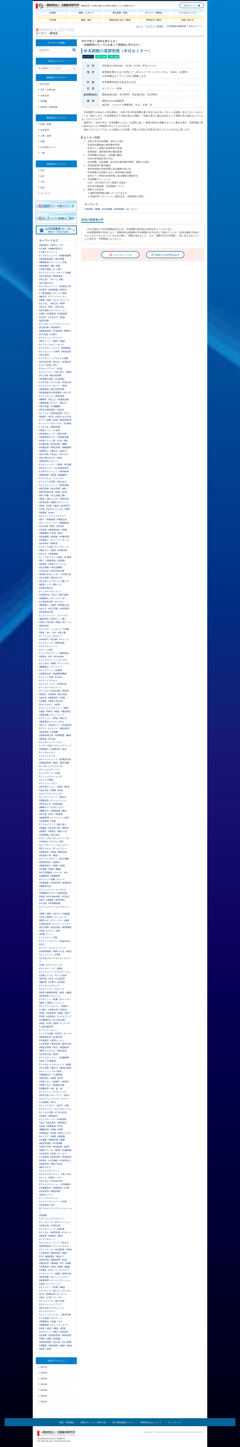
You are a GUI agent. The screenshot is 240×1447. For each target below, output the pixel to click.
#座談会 (43, 656)
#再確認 (43, 828)
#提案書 (61, 1136)
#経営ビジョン (57, 1040)
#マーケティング (47, 968)
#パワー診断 (45, 420)
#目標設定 (44, 1133)
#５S (59, 1321)
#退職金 (50, 900)
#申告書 (67, 464)
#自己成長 (44, 310)
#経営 (60, 1236)
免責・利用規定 (66, 1422)
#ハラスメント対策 (59, 817)
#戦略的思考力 (55, 248)
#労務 (62, 697)
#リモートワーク (47, 756)
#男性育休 (59, 396)
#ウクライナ (45, 385)
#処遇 (53, 475)
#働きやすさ (45, 1167)
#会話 (59, 557)
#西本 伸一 (45, 632)
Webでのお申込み (166, 254)
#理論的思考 (45, 762)
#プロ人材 (55, 382)
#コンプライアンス (48, 1198)
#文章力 (58, 1033)
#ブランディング (54, 965)
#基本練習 (44, 266)
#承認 (55, 718)
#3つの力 (64, 454)
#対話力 (63, 797)
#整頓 (62, 341)
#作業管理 (66, 1157)
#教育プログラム (47, 1050)
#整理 (55, 341)
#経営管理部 (45, 1143)
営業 (42, 141)
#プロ (66, 413)
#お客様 (67, 557)
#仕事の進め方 (46, 588)
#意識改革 (64, 1047)
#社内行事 (44, 327)
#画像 (68, 1263)
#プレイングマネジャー (50, 708)
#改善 (53, 1321)
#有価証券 (44, 447)
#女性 (42, 1061)
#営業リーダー (55, 1177)
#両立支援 (44, 406)
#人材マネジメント (48, 471)
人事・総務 (45, 136)
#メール (67, 1033)
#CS (41, 1256)
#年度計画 (57, 1037)
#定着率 (58, 670)
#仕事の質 (66, 574)
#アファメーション (57, 296)
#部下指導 (44, 927)
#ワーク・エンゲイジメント (52, 948)
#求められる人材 (63, 416)
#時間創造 (66, 348)
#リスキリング (46, 643)
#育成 (66, 787)
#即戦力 (67, 331)
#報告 (66, 708)
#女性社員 (44, 1225)
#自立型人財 (54, 828)
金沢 (42, 176)
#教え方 (63, 718)
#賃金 (53, 1266)
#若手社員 (44, 1095)
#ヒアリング (45, 1092)
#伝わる (50, 509)
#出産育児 (65, 505)
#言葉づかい (45, 1081)
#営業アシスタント (55, 1003)
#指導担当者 (45, 673)
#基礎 (53, 1078)
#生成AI (54, 639)
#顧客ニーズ (45, 584)
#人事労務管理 (46, 1026)
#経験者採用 (45, 331)
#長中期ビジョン (47, 787)
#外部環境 (64, 608)
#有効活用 (66, 351)
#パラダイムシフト (48, 255)
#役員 (53, 1153)
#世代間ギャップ (47, 433)
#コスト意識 (45, 365)
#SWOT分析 (45, 1146)
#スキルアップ (64, 1016)
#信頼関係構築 (59, 673)
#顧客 (42, 1003)
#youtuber (44, 543)
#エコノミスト (46, 954)
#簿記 (55, 1331)
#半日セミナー (46, 468)
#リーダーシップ (47, 1229)
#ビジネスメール (63, 1109)
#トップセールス (47, 557)
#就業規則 (57, 1188)
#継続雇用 (44, 475)
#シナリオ (65, 1023)
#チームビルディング (49, 769)
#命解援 (66, 913)
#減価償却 (66, 447)
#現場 (63, 1328)
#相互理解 (64, 762)
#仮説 (55, 762)
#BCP (60, 533)
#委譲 (68, 372)
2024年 (43, 1384)
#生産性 (43, 1116)
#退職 (60, 1266)
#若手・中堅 (63, 1105)
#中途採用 (57, 331)
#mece (51, 512)
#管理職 (43, 1215)
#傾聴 (53, 1136)
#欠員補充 (59, 379)
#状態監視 (51, 1126)
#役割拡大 (44, 245)
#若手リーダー (57, 245)
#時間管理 (44, 461)
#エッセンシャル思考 (49, 351)
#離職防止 (44, 666)
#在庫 (42, 1328)
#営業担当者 (65, 759)
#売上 (55, 365)
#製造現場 (55, 1191)
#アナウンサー (46, 372)
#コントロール (46, 396)
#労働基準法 (45, 1188)
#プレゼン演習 (56, 841)
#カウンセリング (61, 300)
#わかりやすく (46, 704)
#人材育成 (44, 1253)
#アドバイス (56, 920)
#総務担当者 (58, 1085)
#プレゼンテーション (49, 1184)
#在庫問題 (59, 735)
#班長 (42, 1013)
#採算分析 (66, 1273)
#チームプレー (59, 848)
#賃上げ (52, 399)
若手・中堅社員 (47, 89)
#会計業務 (44, 567)
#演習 (57, 773)
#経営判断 (44, 1277)
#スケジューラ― (47, 464)
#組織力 (43, 416)
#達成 (56, 505)
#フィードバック (58, 800)
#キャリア (44, 1136)
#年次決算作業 (57, 571)
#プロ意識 (44, 1318)
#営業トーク (45, 430)
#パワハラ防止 (46, 745)
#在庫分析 (62, 684)
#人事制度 (51, 1061)
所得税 (89, 209)
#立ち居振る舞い (58, 495)
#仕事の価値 (45, 269)
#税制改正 (62, 1122)
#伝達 (59, 368)
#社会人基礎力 (46, 917)
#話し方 (56, 1290)
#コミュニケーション (49, 1314)
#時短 (59, 458)
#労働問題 (66, 1150)
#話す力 (57, 913)
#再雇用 (59, 814)
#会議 (42, 1284)
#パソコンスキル (60, 1246)
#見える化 (66, 1174)
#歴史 (52, 526)
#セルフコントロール (49, 1098)
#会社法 (43, 697)
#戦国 (64, 529)
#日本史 (60, 526)
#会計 (42, 1122)
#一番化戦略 (45, 293)
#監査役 (43, 564)
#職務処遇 (44, 262)
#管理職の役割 (46, 379)
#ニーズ (60, 879)
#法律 (64, 1201)
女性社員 (44, 95)
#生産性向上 (65, 1160)
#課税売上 (44, 451)
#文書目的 (44, 444)
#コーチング (45, 1290)
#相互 (49, 300)
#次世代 (43, 289)
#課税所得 (64, 728)
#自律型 (61, 982)
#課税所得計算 (46, 735)
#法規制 (61, 560)
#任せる (56, 362)
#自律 (55, 420)
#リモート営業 (53, 931)
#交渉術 (50, 622)
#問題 (42, 1338)
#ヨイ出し (44, 303)
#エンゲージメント (48, 797)
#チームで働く (57, 279)
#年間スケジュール (57, 564)
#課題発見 (53, 697)
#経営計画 (44, 1260)
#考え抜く (44, 279)
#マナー (65, 1098)
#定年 (51, 814)
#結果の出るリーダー (49, 574)
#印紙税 (57, 1338)
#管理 (60, 1129)
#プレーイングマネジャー (51, 1218)
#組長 (53, 550)
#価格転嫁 (44, 403)
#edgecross (64, 941)
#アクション (45, 718)
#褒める (54, 451)
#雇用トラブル (46, 1150)
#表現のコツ (54, 725)
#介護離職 (55, 406)
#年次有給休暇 (53, 896)
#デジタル (44, 1232)
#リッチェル (45, 636)
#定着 (62, 865)
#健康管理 (44, 817)
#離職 (58, 869)
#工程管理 (44, 1157)
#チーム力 (44, 691)
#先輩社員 (53, 1009)
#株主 (64, 811)
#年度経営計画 (46, 612)
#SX (54, 632)
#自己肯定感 (45, 276)
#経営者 (60, 1229)
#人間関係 (57, 1074)
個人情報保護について (123, 1422)
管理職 (43, 101)
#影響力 (43, 831)
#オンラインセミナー (49, 1006)
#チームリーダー (58, 598)
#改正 (64, 749)
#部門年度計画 (46, 492)
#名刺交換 (44, 502)
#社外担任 (44, 1153)
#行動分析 (62, 550)
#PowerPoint (56, 1181)
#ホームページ (46, 972)
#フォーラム (63, 663)
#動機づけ (44, 807)
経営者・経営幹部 (49, 107)
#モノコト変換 (59, 293)
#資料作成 (55, 1044)
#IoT (62, 1263)
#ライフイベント (47, 272)
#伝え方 (65, 1242)
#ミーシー (44, 423)
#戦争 (64, 385)
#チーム (43, 1177)
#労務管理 (44, 1266)
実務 (98, 209)
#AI (65, 872)
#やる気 (43, 903)
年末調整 (107, 209)
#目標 (49, 505)
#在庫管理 (51, 1013)
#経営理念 (60, 900)
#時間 (42, 913)
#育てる (43, 725)
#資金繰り (64, 1331)
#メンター (62, 1153)
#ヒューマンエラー (59, 1325)
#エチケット (56, 1318)
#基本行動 (66, 1314)
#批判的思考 (56, 413)
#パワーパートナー (61, 924)
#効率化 (43, 1160)
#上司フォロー (57, 807)
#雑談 (67, 509)
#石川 (42, 944)
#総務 (57, 1273)
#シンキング (61, 917)
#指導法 (65, 691)
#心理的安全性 (46, 601)
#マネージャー (46, 1109)
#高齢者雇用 (65, 255)
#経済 (68, 951)
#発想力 (43, 694)
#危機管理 (44, 1088)
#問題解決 (44, 1321)
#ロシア (56, 385)
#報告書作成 (45, 1037)
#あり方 (43, 608)
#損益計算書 (45, 1047)
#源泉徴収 (53, 1345)
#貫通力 (52, 831)
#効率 (62, 303)
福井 (42, 187)
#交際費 (54, 732)
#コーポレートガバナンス (51, 1064)
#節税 (60, 1013)
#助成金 (54, 536)
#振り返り (62, 824)
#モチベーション (63, 1222)
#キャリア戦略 (64, 272)
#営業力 (65, 1081)
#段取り (65, 1006)
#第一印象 (44, 495)
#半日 (51, 978)
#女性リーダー (64, 1133)
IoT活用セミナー (48, 147)
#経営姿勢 (44, 996)
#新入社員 (44, 1308)
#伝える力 (44, 1181)
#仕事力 (52, 982)
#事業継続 (44, 533)
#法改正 (60, 409)
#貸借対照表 (54, 1335)
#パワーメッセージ (48, 1030)
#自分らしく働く (58, 619)
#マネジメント (57, 1308)
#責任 (61, 992)
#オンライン (45, 1287)
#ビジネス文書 (46, 1112)
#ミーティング (53, 1284)
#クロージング (59, 1092)
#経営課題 (64, 485)
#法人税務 (66, 1342)
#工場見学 (60, 978)
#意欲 (42, 505)
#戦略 (53, 790)
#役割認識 (57, 804)
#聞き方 (54, 1068)
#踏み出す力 (56, 577)
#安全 (42, 1297)
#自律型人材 (65, 286)
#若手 (67, 1013)
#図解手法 (44, 811)
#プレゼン (66, 1290)
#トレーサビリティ (48, 653)
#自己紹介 (55, 835)
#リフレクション (58, 310)
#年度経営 (44, 1040)
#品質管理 (55, 1157)
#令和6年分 (44, 595)
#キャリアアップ (63, 745)
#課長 (55, 865)
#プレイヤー (56, 423)
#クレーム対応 (46, 649)
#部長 (57, 704)
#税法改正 (51, 1122)
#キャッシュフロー (59, 1277)
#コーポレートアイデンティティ (54, 324)
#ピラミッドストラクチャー (52, 516)
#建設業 (43, 982)
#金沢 (66, 1095)
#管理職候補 (54, 903)
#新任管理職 (55, 375)
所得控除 (119, 209)
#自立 (55, 1047)
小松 (42, 181)
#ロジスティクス (47, 684)
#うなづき (44, 427)
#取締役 (52, 1236)
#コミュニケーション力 (50, 776)
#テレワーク (56, 1095)
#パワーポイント (47, 1239)
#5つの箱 (43, 375)
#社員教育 (59, 1249)
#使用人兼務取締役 (48, 992)
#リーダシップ (62, 547)
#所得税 (52, 694)
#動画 (59, 968)
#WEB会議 (62, 893)
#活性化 (63, 1009)
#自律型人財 (63, 605)
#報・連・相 (56, 1088)
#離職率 (43, 399)
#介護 (42, 509)
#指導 (59, 787)
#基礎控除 (44, 389)
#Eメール (66, 622)
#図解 (62, 1140)
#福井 (42, 1023)
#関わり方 (62, 831)
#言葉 (42, 1016)
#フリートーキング (59, 540)
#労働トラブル (46, 975)
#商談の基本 (65, 1068)
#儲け (64, 488)
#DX (52, 1205)
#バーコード (56, 666)
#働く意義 (55, 266)
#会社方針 (44, 790)
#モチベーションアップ (50, 1304)
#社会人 (54, 454)
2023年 (43, 1390)
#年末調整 (57, 1143)
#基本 (49, 913)
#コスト (54, 403)
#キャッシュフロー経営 (50, 1071)
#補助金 (54, 543)
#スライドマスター (48, 680)
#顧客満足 (49, 1256)
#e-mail (58, 677)
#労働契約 (66, 1184)
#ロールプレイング (48, 759)
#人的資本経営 (62, 468)
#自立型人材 (45, 1054)
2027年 (43, 1367)
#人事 (66, 1188)
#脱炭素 (43, 739)
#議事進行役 (45, 886)
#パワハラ (64, 1270)
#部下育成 (59, 1301)
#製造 (56, 1328)
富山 (42, 170)
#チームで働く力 (60, 581)
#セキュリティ (46, 989)
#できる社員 (61, 1112)
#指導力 (56, 862)
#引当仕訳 (44, 571)
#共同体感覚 (45, 951)
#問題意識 (59, 643)
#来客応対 (64, 499)
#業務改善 (44, 1325)
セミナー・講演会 (154, 26)
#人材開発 (44, 1102)
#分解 (66, 629)
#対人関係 (44, 577)
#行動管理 (55, 882)
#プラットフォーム (48, 941)
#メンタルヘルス (47, 752)
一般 (42, 153)
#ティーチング (46, 1249)
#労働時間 (64, 1057)
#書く (66, 440)
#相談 (57, 711)
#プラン (43, 728)
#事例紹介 (53, 1116)
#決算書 (43, 1335)
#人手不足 (44, 382)
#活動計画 (55, 749)
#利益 (57, 492)
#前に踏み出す (46, 283)
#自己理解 (64, 858)
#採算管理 (66, 1335)
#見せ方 (43, 307)
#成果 (53, 605)
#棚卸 (64, 444)
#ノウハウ (62, 1294)
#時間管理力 (45, 862)
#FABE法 (43, 841)
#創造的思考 (65, 420)
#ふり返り (57, 269)
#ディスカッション (48, 1057)
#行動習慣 (62, 313)
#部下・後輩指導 (47, 519)
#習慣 (42, 313)
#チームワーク (46, 1301)
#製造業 (43, 1236)
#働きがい (44, 550)
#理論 (53, 852)
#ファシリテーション (60, 1280)
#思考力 (63, 289)
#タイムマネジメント (49, 1170)
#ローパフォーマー (48, 523)
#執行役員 (62, 694)
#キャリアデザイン (48, 858)
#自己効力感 (45, 362)
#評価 (53, 1133)
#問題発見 (44, 800)
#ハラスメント (46, 1273)
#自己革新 (53, 608)
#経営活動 (44, 320)
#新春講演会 (54, 529)
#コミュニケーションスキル (52, 889)
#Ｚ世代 (56, 430)
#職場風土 (44, 605)
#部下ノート (45, 341)
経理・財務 (45, 124)
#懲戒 (42, 896)
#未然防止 (51, 1016)
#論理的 (43, 512)
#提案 (55, 999)
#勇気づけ (44, 920)
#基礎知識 (55, 811)
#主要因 (43, 701)
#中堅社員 (55, 1225)
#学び (54, 595)
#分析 (42, 965)
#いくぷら (44, 413)
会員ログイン (190, 5)
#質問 (56, 1023)
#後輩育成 (44, 721)
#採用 (51, 869)
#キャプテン (63, 845)
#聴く (42, 560)
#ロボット (57, 636)
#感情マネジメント (59, 502)
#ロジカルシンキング (49, 1242)
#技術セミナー (46, 1194)
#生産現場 (44, 1205)
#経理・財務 (45, 1349)
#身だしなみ (52, 499)
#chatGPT (44, 639)
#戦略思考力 (45, 865)
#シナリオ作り (57, 721)
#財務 (57, 1150)
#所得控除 (57, 1146)
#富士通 (62, 632)
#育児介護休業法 (47, 409)
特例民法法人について (151, 1422)
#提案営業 (55, 427)
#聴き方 (60, 1256)
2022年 (43, 1396)
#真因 (51, 701)
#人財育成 (44, 1044)
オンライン (132, 209)
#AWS (69, 1249)
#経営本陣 (44, 488)
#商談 (62, 1287)
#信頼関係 (44, 835)
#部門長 (43, 978)
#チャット (64, 639)
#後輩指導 (44, 1280)
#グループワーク (47, 368)
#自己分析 (44, 454)
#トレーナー (65, 999)
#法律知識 (44, 821)
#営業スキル (45, 1085)
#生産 (49, 1328)
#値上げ (63, 403)
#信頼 (66, 920)
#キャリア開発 (46, 780)
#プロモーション (63, 972)
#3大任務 (43, 526)
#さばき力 (53, 317)
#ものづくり (45, 1331)
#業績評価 (53, 1140)
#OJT (41, 1294)
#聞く (51, 307)
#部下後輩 (63, 595)
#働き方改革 (56, 1164)
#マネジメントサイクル (50, 337)
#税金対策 (44, 732)
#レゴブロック (46, 773)
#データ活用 (61, 975)
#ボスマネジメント (48, 646)
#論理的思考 (45, 1246)
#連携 (53, 663)
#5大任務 (43, 334)
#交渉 (42, 622)
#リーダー (58, 1297)
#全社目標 (55, 488)
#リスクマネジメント (49, 1201)
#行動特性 (62, 1119)
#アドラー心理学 (47, 481)
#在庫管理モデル (47, 437)
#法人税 (56, 1342)
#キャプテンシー (47, 845)
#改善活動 (44, 715)
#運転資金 (62, 852)
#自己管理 (44, 355)
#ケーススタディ (47, 1105)
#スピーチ (59, 989)
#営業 (55, 1287)
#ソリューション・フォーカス (53, 615)
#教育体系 (55, 1253)
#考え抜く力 (45, 581)
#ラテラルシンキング (49, 348)
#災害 (53, 533)
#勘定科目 (44, 625)
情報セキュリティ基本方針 (93, 1422)
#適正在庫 (62, 433)
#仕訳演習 (55, 927)
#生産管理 (44, 1191)
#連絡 (42, 711)
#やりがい (59, 601)
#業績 (58, 622)
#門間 (57, 954)
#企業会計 (66, 362)
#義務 (68, 992)
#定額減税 (44, 536)
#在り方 (67, 392)
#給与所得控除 (57, 389)
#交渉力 (43, 317)
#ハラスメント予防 (48, 937)
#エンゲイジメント (48, 485)
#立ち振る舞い (59, 1020)
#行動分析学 (45, 924)
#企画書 (43, 1140)
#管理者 (43, 869)
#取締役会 (51, 560)
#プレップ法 (45, 838)
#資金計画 (44, 1164)
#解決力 (43, 296)
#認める (63, 451)
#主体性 (43, 248)
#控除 (59, 464)
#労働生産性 (63, 399)
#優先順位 (66, 711)
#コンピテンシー (47, 1119)
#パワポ (63, 660)
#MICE (49, 711)
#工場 (49, 1297)
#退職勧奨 (64, 523)
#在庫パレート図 (47, 440)
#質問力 (65, 828)
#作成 (60, 790)
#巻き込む (60, 307)
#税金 (69, 1345)
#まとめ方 (44, 663)
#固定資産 (55, 447)
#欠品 (59, 440)
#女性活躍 (55, 691)
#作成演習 (66, 725)
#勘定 (55, 855)
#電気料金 (64, 653)
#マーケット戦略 (47, 879)
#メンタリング (46, 1222)
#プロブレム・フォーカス (51, 478)
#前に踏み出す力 (47, 458)
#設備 (42, 1126)
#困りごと (57, 584)
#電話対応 (44, 1078)
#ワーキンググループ (49, 985)
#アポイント (45, 999)
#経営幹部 (55, 1232)
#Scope (51, 739)
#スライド (53, 728)
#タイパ (54, 461)
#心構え (43, 1009)
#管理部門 (55, 327)
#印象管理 (64, 536)
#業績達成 (57, 276)
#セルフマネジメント (49, 1174)
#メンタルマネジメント (50, 591)
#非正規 (43, 814)
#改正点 (54, 303)
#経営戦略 (53, 289)
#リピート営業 (46, 677)
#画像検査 (55, 876)
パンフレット (121, 254)
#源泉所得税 (45, 1342)
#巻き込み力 (45, 804)
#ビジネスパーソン (48, 286)
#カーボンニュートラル (50, 742)
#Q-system (59, 656)
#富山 (53, 1102)
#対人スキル (45, 848)
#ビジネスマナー (47, 1311)
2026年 (43, 1373)
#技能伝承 (51, 1294)
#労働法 (43, 1270)
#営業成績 (53, 553)
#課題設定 (44, 852)
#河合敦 (43, 529)
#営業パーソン (46, 934)
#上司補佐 (53, 1160)
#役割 (55, 1054)
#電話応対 (44, 1263)
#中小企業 (44, 1068)
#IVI (50, 656)
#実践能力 (44, 749)
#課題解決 (62, 475)
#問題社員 (62, 519)
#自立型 (59, 701)
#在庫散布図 (63, 437)
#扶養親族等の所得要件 (50, 392)
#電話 (64, 1253)
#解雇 (67, 1266)
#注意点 (65, 896)
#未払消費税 (56, 567)
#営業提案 (44, 882)
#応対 (64, 492)
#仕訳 (64, 1260)
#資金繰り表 (45, 855)
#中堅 (49, 1023)
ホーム (139, 26)
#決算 (42, 931)
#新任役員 (62, 1050)
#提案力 (56, 1081)
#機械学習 (44, 1129)
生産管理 (44, 130)
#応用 (60, 1078)
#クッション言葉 (58, 262)
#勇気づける (58, 951)
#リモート (66, 1232)
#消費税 (43, 1345)
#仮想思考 (66, 882)
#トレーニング (57, 715)
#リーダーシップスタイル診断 (53, 358)
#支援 (62, 317)
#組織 (68, 1064)
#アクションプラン (48, 783)
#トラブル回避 (46, 1033)
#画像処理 (44, 876)
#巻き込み (62, 481)
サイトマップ (174, 1422)
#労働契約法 (45, 1020)
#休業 (53, 821)
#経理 (66, 1146)
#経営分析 (66, 1044)
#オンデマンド (46, 670)
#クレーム (55, 996)
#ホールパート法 (60, 838)
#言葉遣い (44, 540)
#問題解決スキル (47, 893)
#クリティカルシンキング (51, 344)
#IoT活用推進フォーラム (51, 872)
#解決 (68, 735)
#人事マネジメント (48, 252)
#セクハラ (53, 1270)
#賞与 (42, 900)
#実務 (53, 1129)
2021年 (43, 1401)
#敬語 (42, 499)
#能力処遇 (59, 259)
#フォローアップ (47, 824)
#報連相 (54, 1263)
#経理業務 (66, 927)
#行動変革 (51, 313)
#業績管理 (55, 1260)
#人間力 (53, 334)
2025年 (43, 1378)
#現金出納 (55, 444)
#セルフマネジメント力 (50, 793)
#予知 (60, 1126)
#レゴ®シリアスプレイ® (51, 766)
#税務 (62, 1345)
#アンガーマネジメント (50, 687)
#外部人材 (66, 382)
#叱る (51, 416)
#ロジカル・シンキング (50, 629)
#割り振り (59, 372)
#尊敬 (42, 300)
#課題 (49, 1338)
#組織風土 (44, 598)
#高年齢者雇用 (46, 259)
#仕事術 (67, 423)
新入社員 (44, 84)
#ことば (59, 509)
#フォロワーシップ (48, 660)
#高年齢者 (64, 471)
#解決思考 (44, 619)
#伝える (43, 553)
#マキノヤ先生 (46, 547)
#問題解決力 (45, 1074)
